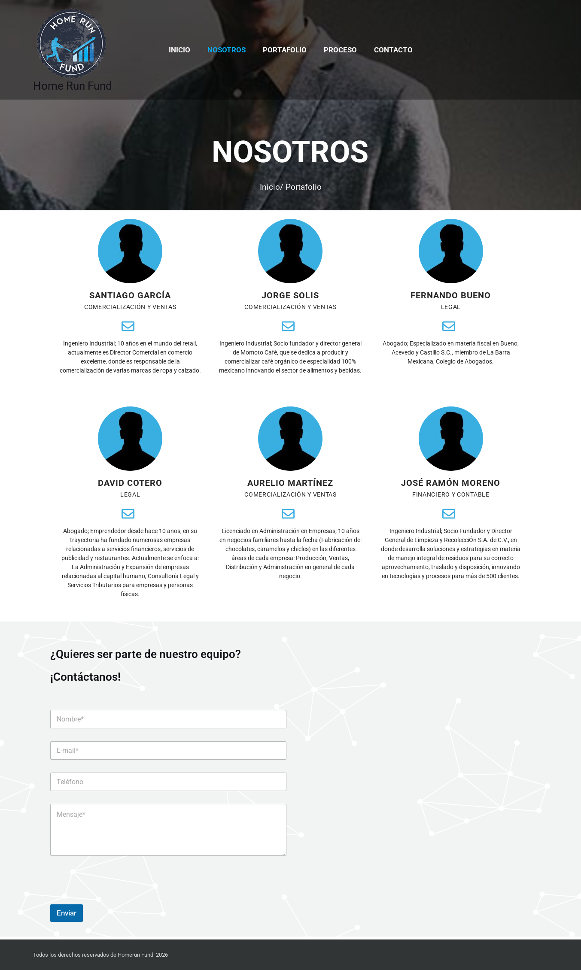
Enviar (66, 916)
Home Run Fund (72, 85)
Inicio (184, 49)
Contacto (388, 49)
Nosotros (229, 49)
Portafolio (285, 49)
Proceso (337, 49)
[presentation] (115, 902)
